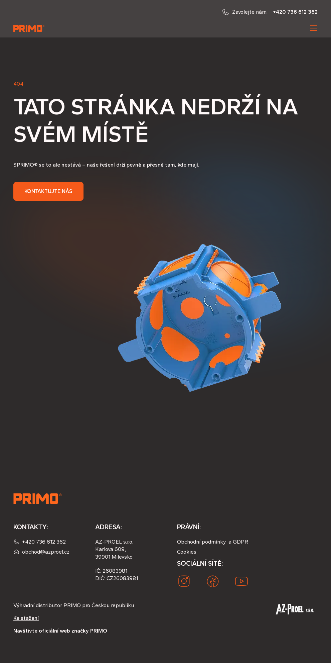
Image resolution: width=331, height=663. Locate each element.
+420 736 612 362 (295, 12)
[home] (29, 28)
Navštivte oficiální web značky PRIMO (60, 631)
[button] (314, 28)
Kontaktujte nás (48, 191)
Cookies (186, 552)
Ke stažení (26, 618)
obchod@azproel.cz (45, 552)
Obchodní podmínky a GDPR (212, 542)
